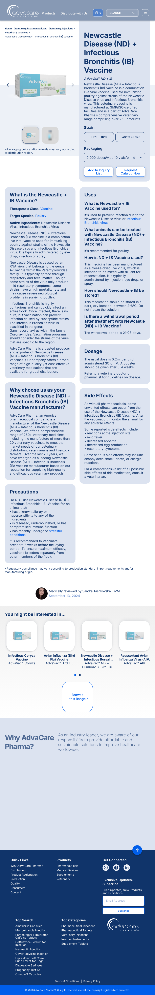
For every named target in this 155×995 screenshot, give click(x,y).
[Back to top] (137, 850)
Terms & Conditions (67, 981)
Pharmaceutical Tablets (76, 930)
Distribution (17, 870)
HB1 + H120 (99, 137)
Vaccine (46, 209)
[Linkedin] (127, 867)
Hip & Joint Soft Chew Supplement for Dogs (29, 959)
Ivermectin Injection (28, 949)
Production (17, 879)
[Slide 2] (80, 675)
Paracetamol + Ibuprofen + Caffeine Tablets (33, 936)
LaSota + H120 (130, 137)
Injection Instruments (75, 939)
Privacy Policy (91, 981)
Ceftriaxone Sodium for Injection (30, 943)
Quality (15, 883)
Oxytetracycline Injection (31, 953)
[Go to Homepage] (22, 11)
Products (49, 13)
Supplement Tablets (74, 943)
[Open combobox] (114, 157)
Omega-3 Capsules (28, 974)
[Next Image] (73, 85)
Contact (15, 892)
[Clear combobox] (134, 157)
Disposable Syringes (28, 965)
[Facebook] (116, 867)
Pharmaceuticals (67, 865)
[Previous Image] (8, 85)
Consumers (17, 888)
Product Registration (24, 874)
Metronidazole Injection (30, 930)
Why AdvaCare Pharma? (26, 865)
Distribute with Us (74, 13)
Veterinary (63, 879)
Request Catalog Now (130, 171)
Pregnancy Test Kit (27, 969)
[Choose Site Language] (145, 13)
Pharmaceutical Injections (78, 926)
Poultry (40, 216)
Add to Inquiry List (99, 171)
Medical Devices (67, 870)
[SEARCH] (122, 13)
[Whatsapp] (106, 867)
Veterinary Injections (74, 934)
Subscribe (123, 910)
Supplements (65, 874)
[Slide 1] (75, 675)
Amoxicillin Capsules (28, 926)
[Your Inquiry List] (98, 13)
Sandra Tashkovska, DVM (100, 591)
